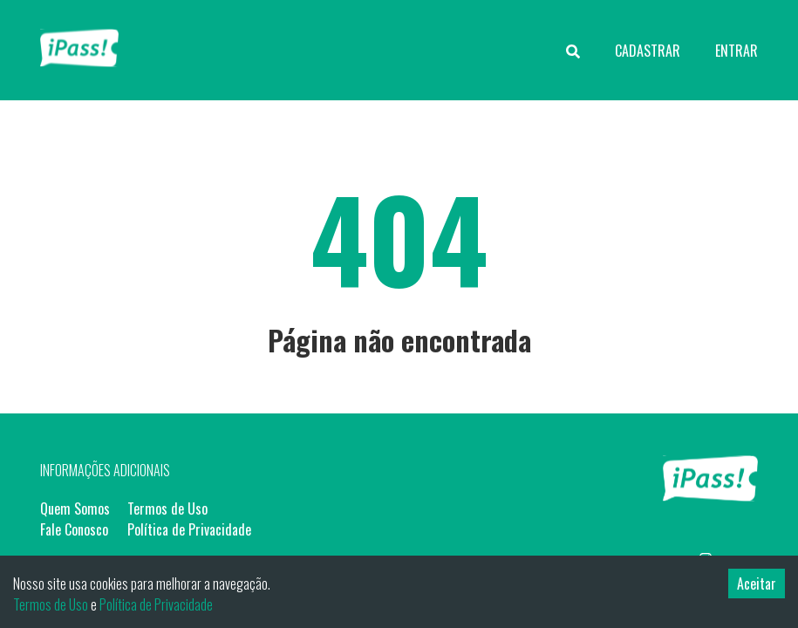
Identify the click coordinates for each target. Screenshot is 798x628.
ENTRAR (736, 50)
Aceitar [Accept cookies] (756, 583)
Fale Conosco (74, 529)
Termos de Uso (167, 508)
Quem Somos (75, 508)
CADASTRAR (647, 50)
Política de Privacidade (189, 529)
